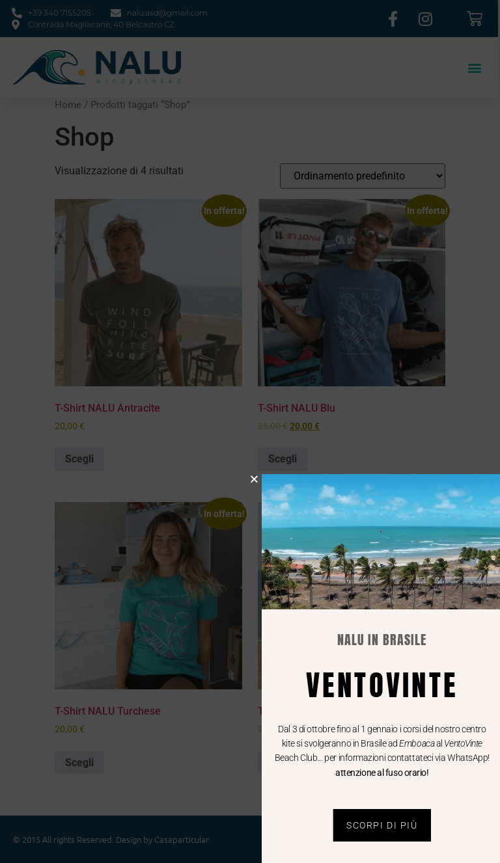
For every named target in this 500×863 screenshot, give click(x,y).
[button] (263, 479)
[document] (250, 431)
